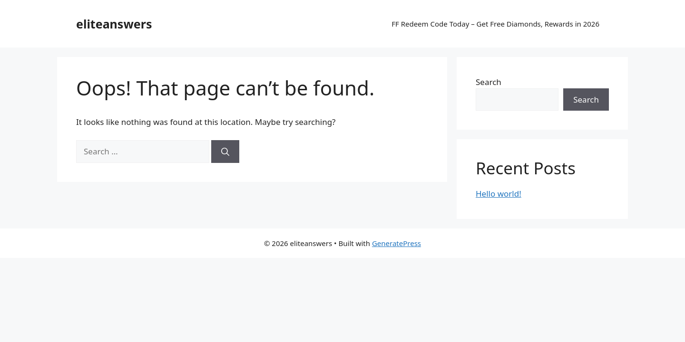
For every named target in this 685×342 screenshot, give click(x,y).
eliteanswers (114, 24)
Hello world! (498, 193)
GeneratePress (396, 243)
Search (488, 81)
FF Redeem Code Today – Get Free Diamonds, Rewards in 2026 (495, 23)
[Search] (225, 151)
